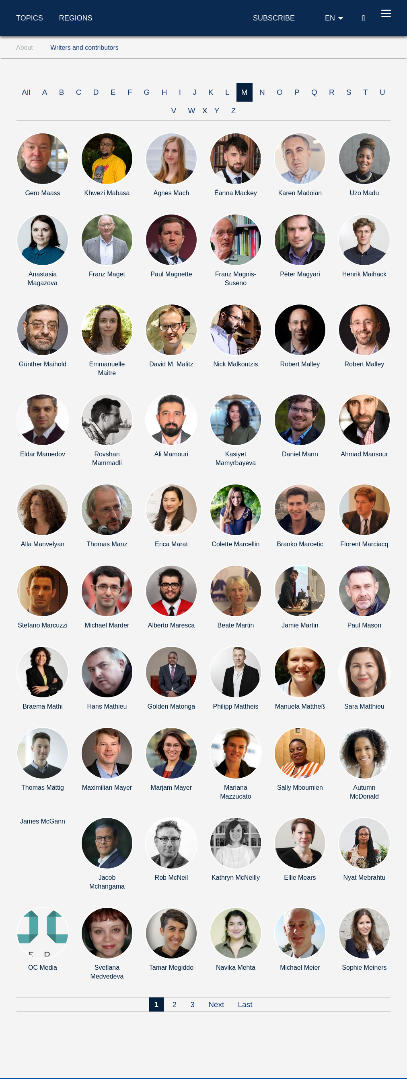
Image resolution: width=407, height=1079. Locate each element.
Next (216, 1004)
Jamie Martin (300, 625)
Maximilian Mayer (107, 787)
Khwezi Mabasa (107, 193)
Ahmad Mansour (364, 454)
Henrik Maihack (364, 274)
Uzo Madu (364, 193)
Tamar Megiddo (171, 967)
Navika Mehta (235, 967)
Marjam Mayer (171, 787)
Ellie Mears (300, 877)
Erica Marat (171, 544)
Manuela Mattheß (300, 706)
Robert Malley (300, 364)
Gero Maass (42, 193)
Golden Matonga (171, 706)
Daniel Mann (300, 454)
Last (245, 1004)
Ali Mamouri (171, 454)
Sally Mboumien (300, 787)
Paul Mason (364, 625)
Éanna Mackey (235, 193)
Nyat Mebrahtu (364, 877)
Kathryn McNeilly (236, 877)
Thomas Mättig (42, 787)
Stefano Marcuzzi (43, 625)
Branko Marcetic (300, 544)
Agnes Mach (171, 193)
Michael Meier (300, 967)
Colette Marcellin (235, 544)
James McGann (42, 821)
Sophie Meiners (364, 967)
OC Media (42, 967)
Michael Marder (107, 625)
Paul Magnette (171, 274)
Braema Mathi (43, 706)
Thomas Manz (106, 544)
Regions (75, 18)
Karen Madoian (300, 193)
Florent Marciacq (364, 544)
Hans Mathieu (107, 706)
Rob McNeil (171, 877)
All (26, 92)
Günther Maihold (42, 364)
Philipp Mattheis (235, 706)
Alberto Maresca (171, 625)
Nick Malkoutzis (235, 364)
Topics (29, 18)
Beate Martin (236, 625)
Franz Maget (107, 274)
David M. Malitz (171, 364)
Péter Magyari (300, 274)
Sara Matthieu (364, 706)
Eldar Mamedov (42, 454)
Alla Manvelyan (43, 544)
